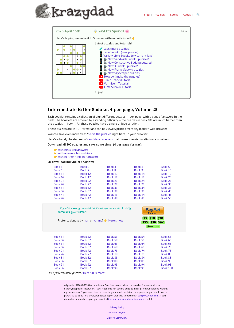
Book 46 (58, 198)
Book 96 (58, 268)
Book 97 (85, 268)
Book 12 (85, 174)
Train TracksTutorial (117, 80)
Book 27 (85, 184)
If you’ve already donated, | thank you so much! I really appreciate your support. (94, 209)
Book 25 (166, 181)
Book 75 (166, 251)
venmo (97, 220)
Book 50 (166, 198)
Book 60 (166, 240)
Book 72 (85, 251)
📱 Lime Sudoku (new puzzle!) (118, 52)
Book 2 (84, 167)
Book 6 (57, 170)
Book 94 (139, 264)
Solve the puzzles (99, 134)
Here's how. (115, 220)
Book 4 (138, 167)
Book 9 (138, 170)
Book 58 (112, 240)
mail (86, 220)
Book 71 (58, 251)
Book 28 (112, 184)
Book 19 (139, 177)
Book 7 (84, 170)
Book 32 (85, 188)
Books (174, 15)
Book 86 (58, 261)
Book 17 (85, 177)
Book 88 (112, 261)
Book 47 (85, 198)
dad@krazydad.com (148, 295)
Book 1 (57, 167)
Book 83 (112, 258)
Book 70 (166, 247)
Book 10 (166, 170)
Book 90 (166, 261)
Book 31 (58, 188)
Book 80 (166, 254)
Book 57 (85, 240)
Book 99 (139, 268)
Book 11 (58, 174)
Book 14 (139, 174)
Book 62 (85, 244)
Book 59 (139, 240)
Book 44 (139, 195)
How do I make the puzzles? (122, 76)
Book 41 (58, 195)
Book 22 (85, 181)
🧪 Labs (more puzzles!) (114, 49)
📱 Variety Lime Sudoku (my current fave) (126, 56)
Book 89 (139, 261)
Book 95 (166, 264)
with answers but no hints (75, 153)
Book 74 (139, 251)
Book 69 (139, 247)
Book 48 (112, 198)
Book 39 (139, 191)
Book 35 (166, 188)
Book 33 (112, 188)
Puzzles (160, 15)
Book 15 (166, 174)
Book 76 (58, 254)
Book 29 (139, 184)
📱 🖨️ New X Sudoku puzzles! (118, 66)
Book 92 (85, 264)
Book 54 (139, 237)
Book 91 (58, 264)
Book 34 (139, 188)
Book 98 (112, 268)
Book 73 (112, 251)
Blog (147, 15)
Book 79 (139, 254)
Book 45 (166, 195)
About (187, 15)
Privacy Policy (117, 307)
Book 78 (112, 254)
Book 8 (111, 170)
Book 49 (139, 198)
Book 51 (58, 237)
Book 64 (139, 244)
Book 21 (58, 181)
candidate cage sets (100, 139)
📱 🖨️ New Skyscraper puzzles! (119, 73)
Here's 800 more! (94, 273)
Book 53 (112, 237)
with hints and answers (73, 150)
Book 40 (166, 191)
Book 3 (111, 167)
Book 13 (112, 174)
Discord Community (117, 317)
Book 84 (139, 258)
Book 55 (166, 237)
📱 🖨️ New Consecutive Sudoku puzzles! (125, 62)
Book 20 (166, 177)
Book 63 (112, 244)
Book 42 (85, 195)
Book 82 (85, 258)
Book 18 (112, 177)
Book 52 (85, 237)
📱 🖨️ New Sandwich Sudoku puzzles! (124, 59)
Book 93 (112, 264)
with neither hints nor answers (78, 157)
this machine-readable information (126, 299)
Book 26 (58, 184)
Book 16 (58, 177)
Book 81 (58, 258)
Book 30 (166, 184)
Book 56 (58, 240)
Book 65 (166, 244)
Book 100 (167, 268)
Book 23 (112, 181)
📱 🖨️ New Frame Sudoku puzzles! (121, 69)
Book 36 (58, 191)
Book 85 (166, 258)
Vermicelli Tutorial (116, 83)
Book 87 (85, 261)
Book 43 (112, 195)
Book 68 (112, 247)
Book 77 (85, 254)
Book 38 (112, 191)
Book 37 (85, 191)
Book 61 (58, 244)
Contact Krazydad (117, 312)
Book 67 (85, 247)
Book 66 (58, 247)
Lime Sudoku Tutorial (118, 87)
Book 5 (165, 167)
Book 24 (139, 181)
